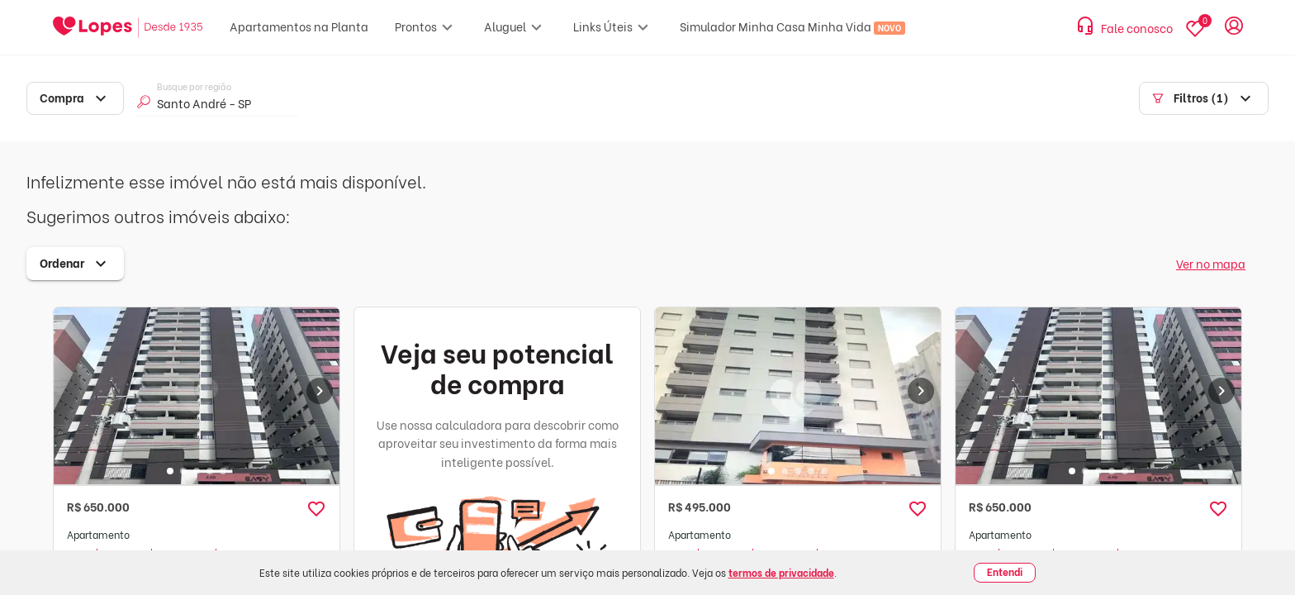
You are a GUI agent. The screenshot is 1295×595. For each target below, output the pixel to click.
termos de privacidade (781, 572)
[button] (316, 509)
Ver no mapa (1210, 263)
